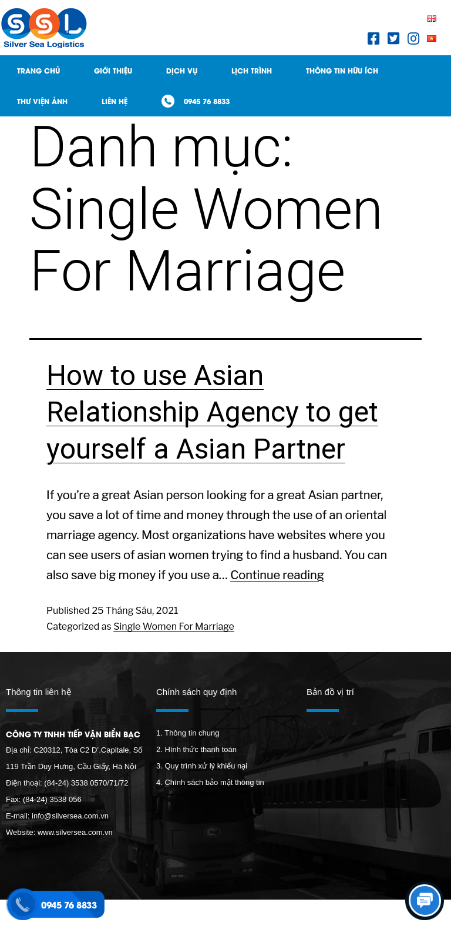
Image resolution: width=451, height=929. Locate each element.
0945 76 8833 (207, 101)
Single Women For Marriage (173, 626)
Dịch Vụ (181, 70)
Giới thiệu (113, 70)
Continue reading (277, 575)
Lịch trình (251, 70)
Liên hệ (114, 101)
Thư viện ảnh (42, 101)
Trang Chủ (38, 70)
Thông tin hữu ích (342, 70)
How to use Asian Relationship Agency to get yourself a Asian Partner (212, 412)
